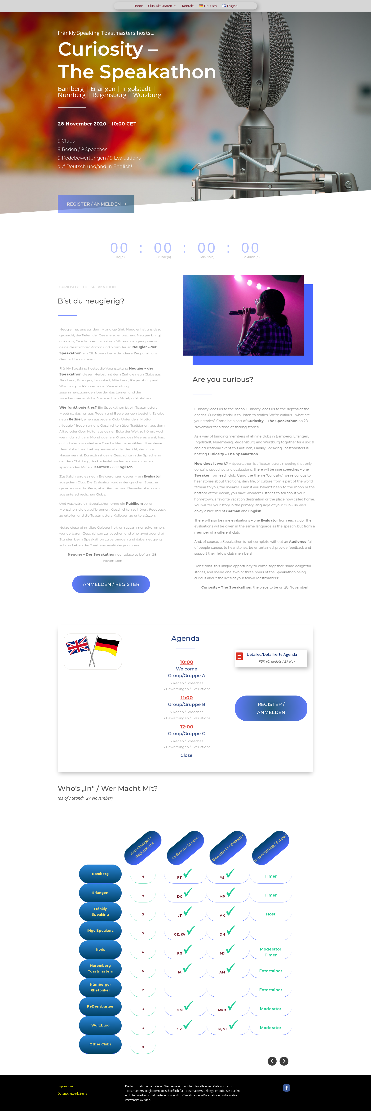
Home (138, 6)
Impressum (65, 1086)
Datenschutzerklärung (72, 1094)
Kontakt (188, 6)
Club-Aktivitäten (160, 6)
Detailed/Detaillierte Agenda (272, 654)
